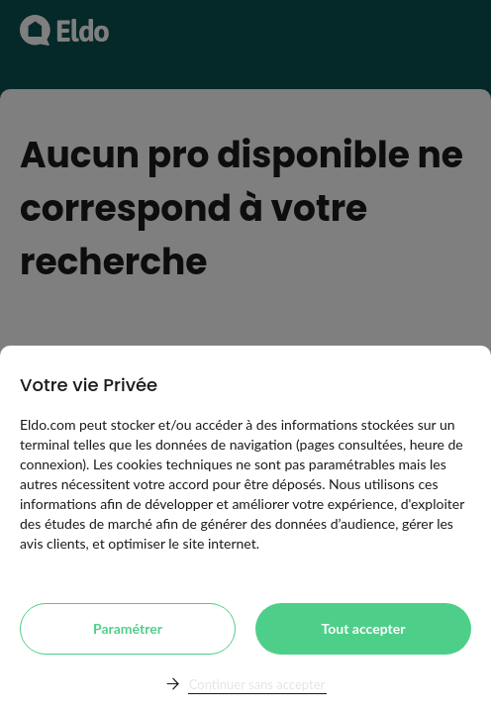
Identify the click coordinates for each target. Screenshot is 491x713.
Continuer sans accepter (257, 684)
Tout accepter (364, 628)
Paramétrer (127, 628)
